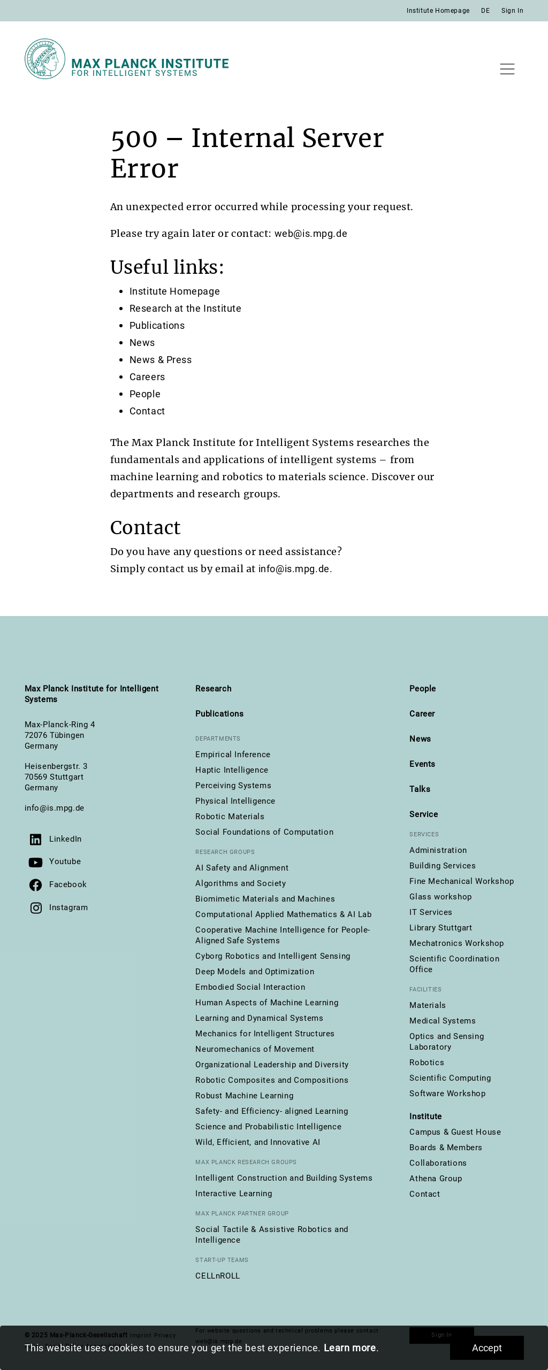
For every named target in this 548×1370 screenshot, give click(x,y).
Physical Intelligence (235, 801)
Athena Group (435, 1178)
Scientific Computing (450, 1078)
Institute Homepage (438, 10)
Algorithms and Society (240, 883)
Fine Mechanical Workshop (461, 881)
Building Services (442, 866)
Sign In (512, 10)
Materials (427, 1005)
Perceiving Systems (233, 785)
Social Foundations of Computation (264, 832)
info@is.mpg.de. (295, 568)
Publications (157, 325)
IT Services (431, 912)
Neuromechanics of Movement (255, 1049)
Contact (147, 411)
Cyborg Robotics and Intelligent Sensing (272, 956)
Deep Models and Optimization (254, 971)
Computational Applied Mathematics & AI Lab (283, 914)
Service (423, 814)
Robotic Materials (229, 816)
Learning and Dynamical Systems (259, 1018)
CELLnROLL (217, 1276)
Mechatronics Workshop (456, 943)
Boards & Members (446, 1147)
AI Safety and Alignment (241, 868)
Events (422, 764)
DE (485, 10)
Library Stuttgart (440, 928)
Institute (425, 1116)
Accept (487, 1347)
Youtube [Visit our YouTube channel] (65, 861)
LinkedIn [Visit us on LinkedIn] (65, 839)
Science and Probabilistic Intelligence (268, 1127)
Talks (419, 789)
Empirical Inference (232, 754)
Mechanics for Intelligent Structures (265, 1033)
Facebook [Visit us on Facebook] (68, 884)
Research (213, 689)
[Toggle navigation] (507, 68)
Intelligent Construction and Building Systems (283, 1178)
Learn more (350, 1347)
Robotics (426, 1062)
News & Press (161, 359)
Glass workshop (440, 897)
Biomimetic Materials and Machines (265, 899)
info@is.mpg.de (55, 808)
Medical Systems (442, 1021)
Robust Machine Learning (244, 1095)
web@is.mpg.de (311, 233)
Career (422, 714)
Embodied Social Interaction (250, 987)
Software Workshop (447, 1093)
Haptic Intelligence (231, 770)
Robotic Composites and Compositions (271, 1080)
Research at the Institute (186, 308)
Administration (438, 850)
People (145, 393)
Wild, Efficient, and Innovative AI (257, 1142)
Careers (147, 376)
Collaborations (438, 1163)
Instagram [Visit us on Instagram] (68, 907)
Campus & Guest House (455, 1132)
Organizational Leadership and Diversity (271, 1064)
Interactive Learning (233, 1193)
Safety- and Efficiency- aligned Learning (271, 1111)
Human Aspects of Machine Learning (266, 1002)
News (142, 342)
